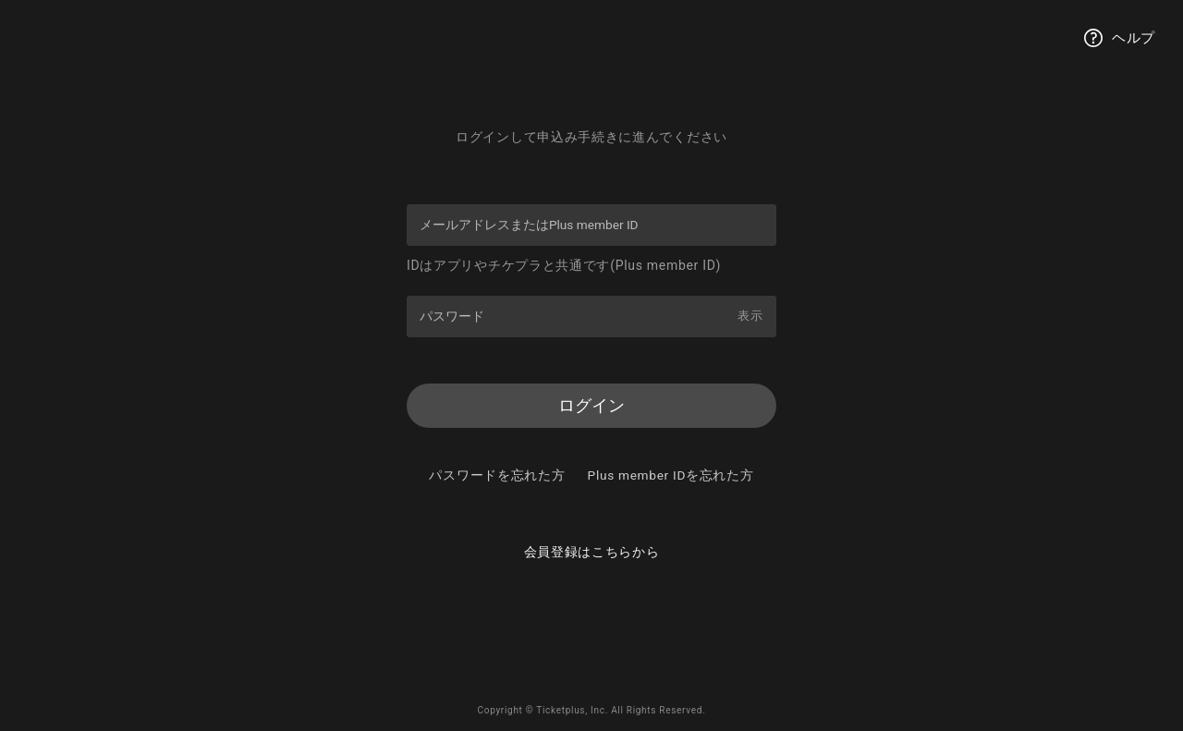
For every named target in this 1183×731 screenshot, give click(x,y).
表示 (749, 315)
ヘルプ (1119, 38)
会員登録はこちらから (592, 580)
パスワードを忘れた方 (592, 477)
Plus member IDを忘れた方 (592, 502)
